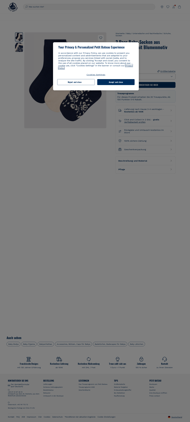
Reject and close (75, 82)
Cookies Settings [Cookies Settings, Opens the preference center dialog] (96, 74)
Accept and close (116, 82)
